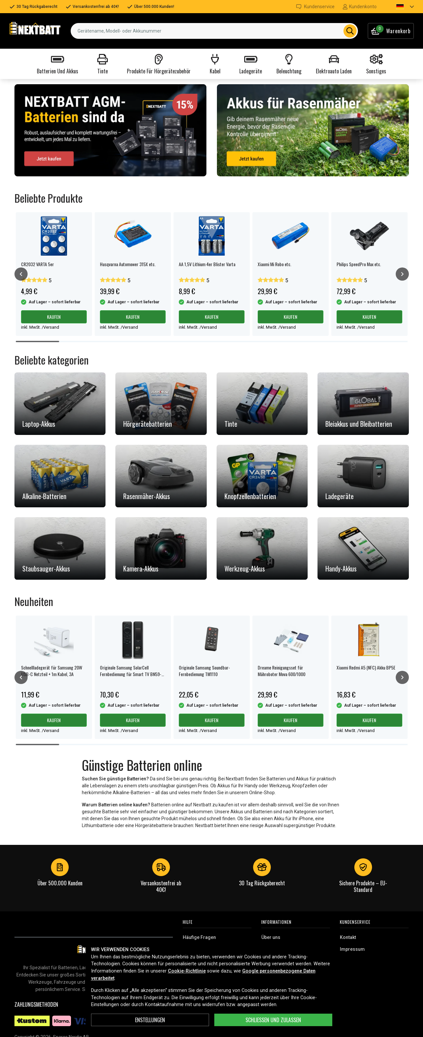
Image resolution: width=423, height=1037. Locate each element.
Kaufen (53, 316)
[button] (399, 6)
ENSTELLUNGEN (150, 1020)
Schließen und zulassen (273, 1020)
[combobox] (214, 31)
